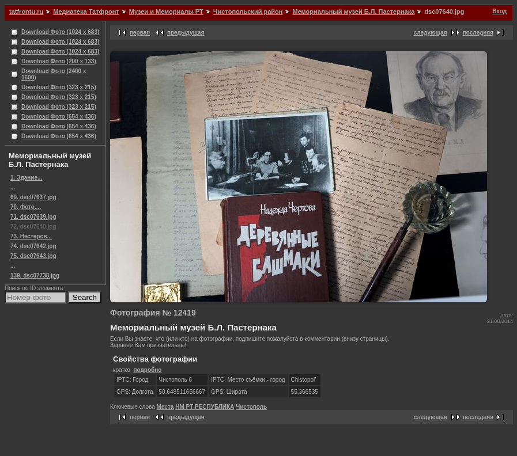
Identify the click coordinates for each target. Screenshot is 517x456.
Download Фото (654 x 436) (58, 116)
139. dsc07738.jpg (34, 275)
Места (165, 407)
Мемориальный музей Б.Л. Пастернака (353, 11)
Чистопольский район (248, 11)
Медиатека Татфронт (86, 11)
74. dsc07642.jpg (33, 246)
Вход (499, 11)
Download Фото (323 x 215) (58, 87)
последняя (478, 32)
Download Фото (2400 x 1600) (53, 74)
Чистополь (251, 407)
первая (140, 32)
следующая (430, 32)
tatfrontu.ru (26, 11)
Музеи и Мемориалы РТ (166, 11)
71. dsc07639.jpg (33, 217)
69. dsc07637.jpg (33, 197)
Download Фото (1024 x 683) (60, 32)
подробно (147, 370)
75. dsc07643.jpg (33, 256)
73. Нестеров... (31, 236)
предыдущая (186, 32)
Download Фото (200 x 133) (58, 61)
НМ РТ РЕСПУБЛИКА (204, 407)
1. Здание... (26, 177)
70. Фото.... (25, 207)
